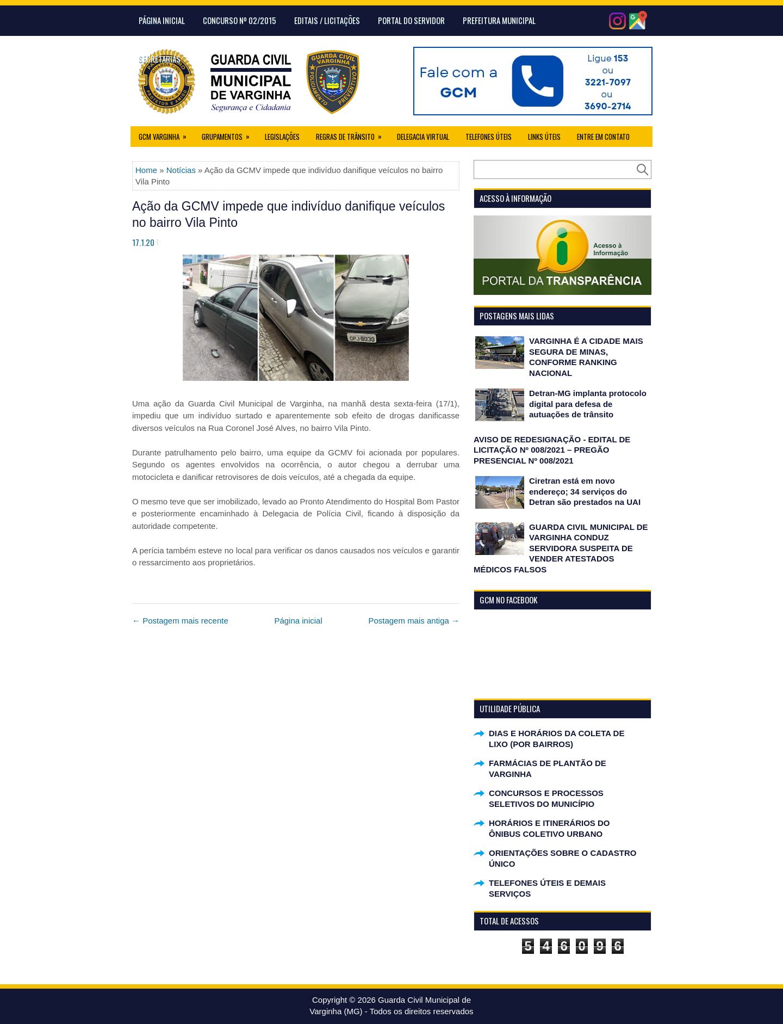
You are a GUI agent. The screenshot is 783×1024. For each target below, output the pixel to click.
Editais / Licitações (327, 20)
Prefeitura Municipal (499, 20)
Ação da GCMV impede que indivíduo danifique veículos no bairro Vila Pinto (288, 214)
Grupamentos (229, 134)
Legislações (282, 136)
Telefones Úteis (488, 136)
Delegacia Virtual (423, 136)
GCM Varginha (166, 134)
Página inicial (298, 620)
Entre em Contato (603, 136)
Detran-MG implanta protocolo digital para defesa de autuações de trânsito (588, 403)
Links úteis (544, 136)
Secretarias (160, 59)
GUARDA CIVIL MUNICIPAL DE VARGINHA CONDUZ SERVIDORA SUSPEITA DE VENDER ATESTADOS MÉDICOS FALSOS (561, 548)
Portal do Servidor (411, 20)
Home (146, 170)
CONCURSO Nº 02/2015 (239, 20)
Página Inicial (162, 20)
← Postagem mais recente (180, 620)
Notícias (181, 170)
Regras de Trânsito (352, 134)
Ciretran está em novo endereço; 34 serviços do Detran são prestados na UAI (585, 491)
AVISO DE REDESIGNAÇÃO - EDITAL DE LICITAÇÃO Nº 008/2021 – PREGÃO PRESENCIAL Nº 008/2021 (552, 450)
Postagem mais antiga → (413, 620)
